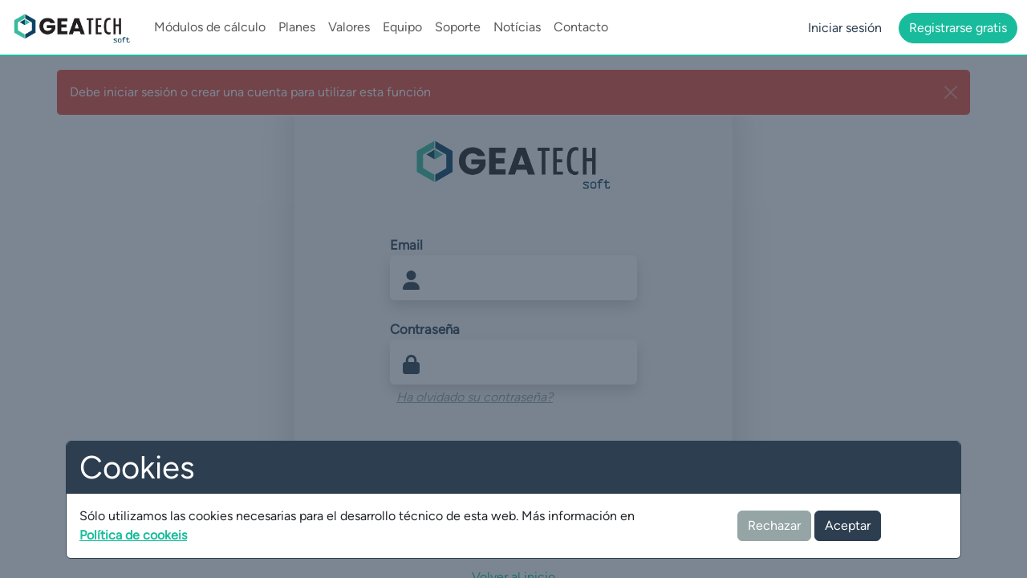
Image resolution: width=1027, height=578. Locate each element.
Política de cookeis (133, 535)
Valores (349, 27)
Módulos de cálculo (210, 27)
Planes (296, 27)
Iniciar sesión (845, 27)
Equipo (402, 27)
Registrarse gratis (958, 27)
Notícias (517, 27)
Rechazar (774, 525)
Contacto (581, 27)
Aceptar (848, 525)
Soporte (458, 27)
